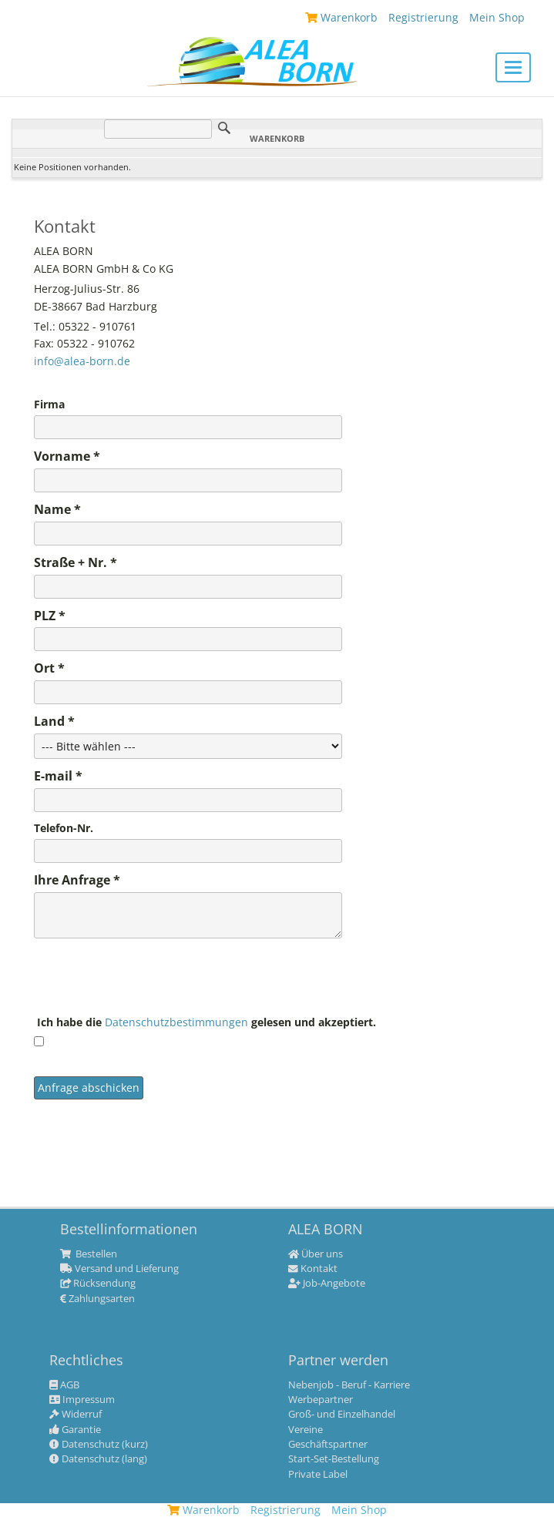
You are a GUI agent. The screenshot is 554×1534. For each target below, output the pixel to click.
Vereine (305, 1430)
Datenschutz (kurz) (98, 1444)
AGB (64, 1385)
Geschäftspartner (328, 1444)
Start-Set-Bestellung (333, 1459)
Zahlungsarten (97, 1299)
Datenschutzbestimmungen (178, 1022)
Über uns (315, 1254)
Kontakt (312, 1269)
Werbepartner (320, 1400)
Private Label (318, 1475)
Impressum (82, 1400)
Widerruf (75, 1414)
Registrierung (285, 1509)
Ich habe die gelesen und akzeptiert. (205, 1022)
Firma (49, 404)
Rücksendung (98, 1283)
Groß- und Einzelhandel (341, 1414)
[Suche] (158, 129)
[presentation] (151, 978)
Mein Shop (359, 1509)
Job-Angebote (326, 1283)
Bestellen (88, 1254)
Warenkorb (203, 1509)
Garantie (75, 1430)
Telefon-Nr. (63, 828)
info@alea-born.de (82, 361)
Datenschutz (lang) (98, 1459)
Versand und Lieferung (119, 1269)
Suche (224, 127)
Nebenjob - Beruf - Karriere (349, 1385)
